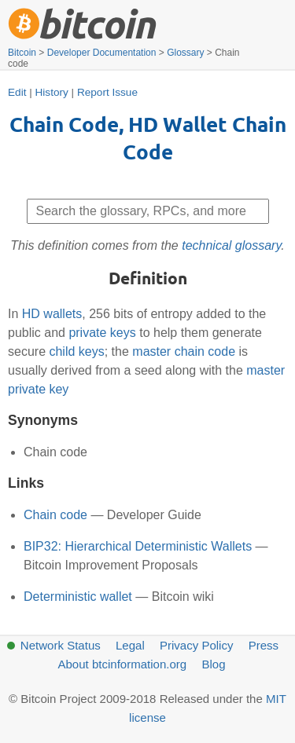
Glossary (185, 52)
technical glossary (231, 245)
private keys (101, 332)
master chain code (183, 351)
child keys (76, 351)
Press (263, 645)
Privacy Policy (197, 645)
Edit (17, 92)
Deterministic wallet (78, 596)
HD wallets (52, 313)
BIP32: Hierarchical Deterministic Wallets (138, 546)
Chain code (55, 515)
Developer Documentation (102, 52)
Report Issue (107, 92)
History (51, 92)
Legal (130, 645)
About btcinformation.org (121, 664)
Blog (213, 664)
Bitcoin (22, 52)
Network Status (60, 645)
